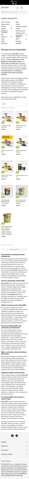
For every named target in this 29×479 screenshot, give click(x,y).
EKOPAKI (18, 43)
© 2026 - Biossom (6, 461)
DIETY (17, 39)
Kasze (2, 39)
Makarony (4, 36)
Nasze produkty (9, 19)
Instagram (16, 435)
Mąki (17, 22)
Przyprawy (19, 41)
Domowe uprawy (20, 30)
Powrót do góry (14, 249)
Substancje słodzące (21, 26)
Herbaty (18, 28)
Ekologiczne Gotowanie (4, 31)
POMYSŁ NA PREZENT (19, 36)
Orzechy (3, 26)
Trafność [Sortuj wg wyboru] (14, 104)
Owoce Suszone (5, 22)
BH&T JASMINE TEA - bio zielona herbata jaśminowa (21, 202)
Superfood (4, 43)
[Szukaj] (14, 12)
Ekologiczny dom (20, 33)
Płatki (2, 41)
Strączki (18, 24)
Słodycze (3, 28)
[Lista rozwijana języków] (14, 1)
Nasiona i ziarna (5, 24)
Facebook (12, 435)
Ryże (2, 34)
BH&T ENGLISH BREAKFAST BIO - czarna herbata (5, 202)
